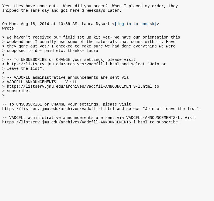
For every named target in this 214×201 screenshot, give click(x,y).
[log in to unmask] (136, 27)
